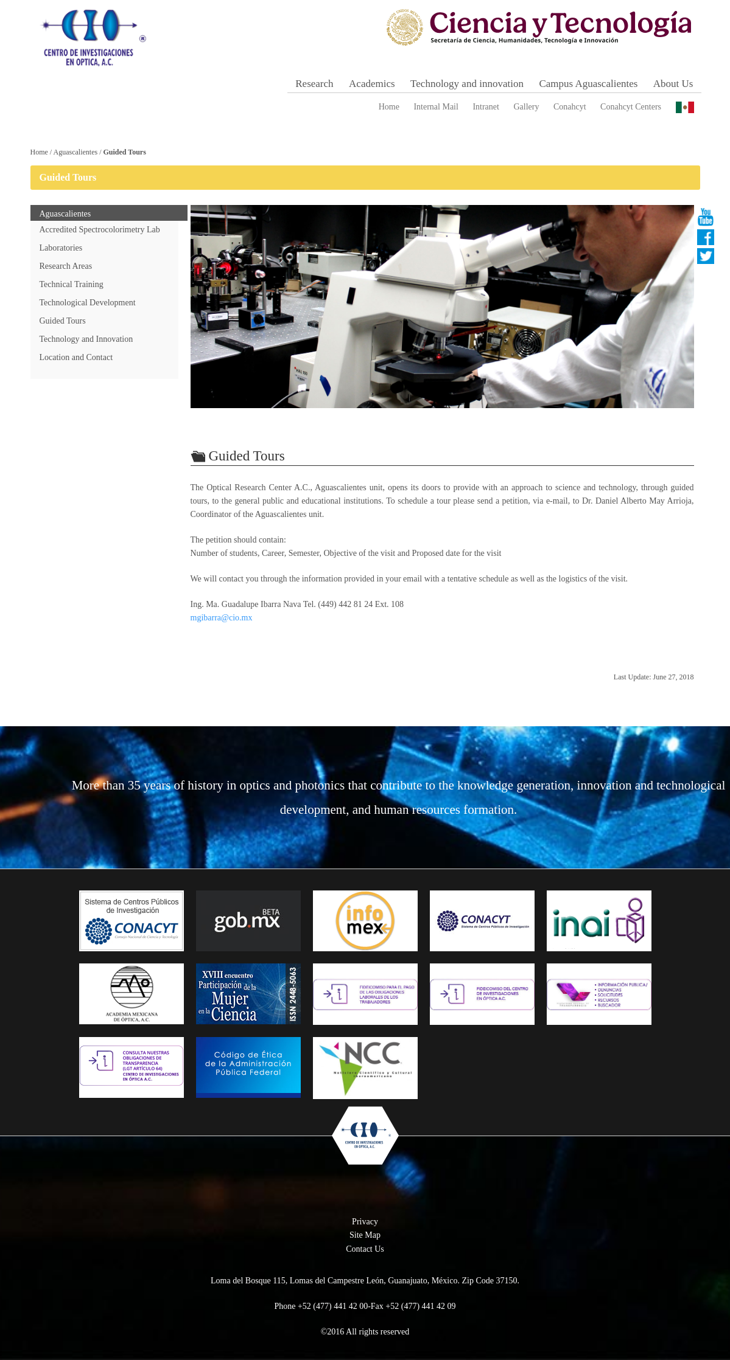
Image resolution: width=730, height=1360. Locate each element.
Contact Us (365, 1249)
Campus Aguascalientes (588, 83)
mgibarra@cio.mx (222, 617)
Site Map (365, 1235)
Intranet (485, 106)
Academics (372, 83)
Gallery (526, 106)
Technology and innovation (467, 83)
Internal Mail (435, 106)
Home (389, 106)
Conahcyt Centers (630, 106)
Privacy (365, 1221)
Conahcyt (569, 106)
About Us (673, 83)
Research (314, 83)
